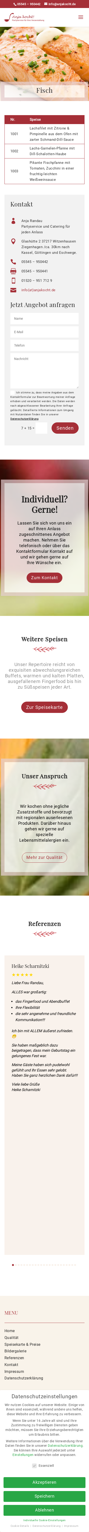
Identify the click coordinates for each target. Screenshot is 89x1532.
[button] (13, 1265)
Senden (65, 428)
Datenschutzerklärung (24, 418)
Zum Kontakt (44, 577)
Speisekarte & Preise (22, 1344)
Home (9, 1331)
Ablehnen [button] (44, 1510)
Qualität (11, 1337)
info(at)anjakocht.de (38, 290)
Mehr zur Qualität (44, 857)
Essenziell (43, 1465)
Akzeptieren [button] (44, 1482)
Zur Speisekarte (44, 707)
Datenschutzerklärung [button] (46, 1526)
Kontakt (11, 1364)
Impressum (14, 1371)
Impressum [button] (71, 1526)
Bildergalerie (15, 1351)
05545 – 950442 (28, 4)
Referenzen (14, 1358)
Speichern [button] (45, 1496)
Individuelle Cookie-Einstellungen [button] (44, 1520)
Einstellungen (23, 1455)
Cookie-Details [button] (20, 1526)
